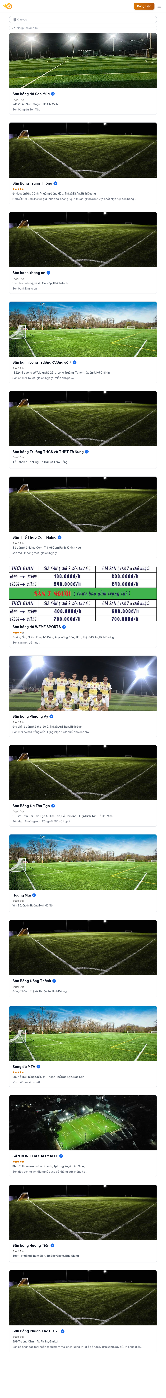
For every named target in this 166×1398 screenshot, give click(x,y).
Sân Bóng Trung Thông (35, 183)
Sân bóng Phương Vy (33, 716)
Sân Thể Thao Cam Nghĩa (37, 537)
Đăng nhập (144, 6)
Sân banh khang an (31, 273)
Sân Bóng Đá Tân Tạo (33, 806)
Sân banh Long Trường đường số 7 (44, 362)
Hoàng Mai (24, 895)
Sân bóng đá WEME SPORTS (39, 627)
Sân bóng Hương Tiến (33, 1245)
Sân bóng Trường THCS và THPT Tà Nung (50, 452)
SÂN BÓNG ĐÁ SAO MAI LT (37, 1156)
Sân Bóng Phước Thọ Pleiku (38, 1331)
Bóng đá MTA (26, 1066)
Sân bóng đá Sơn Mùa (33, 94)
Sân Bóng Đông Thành (34, 981)
